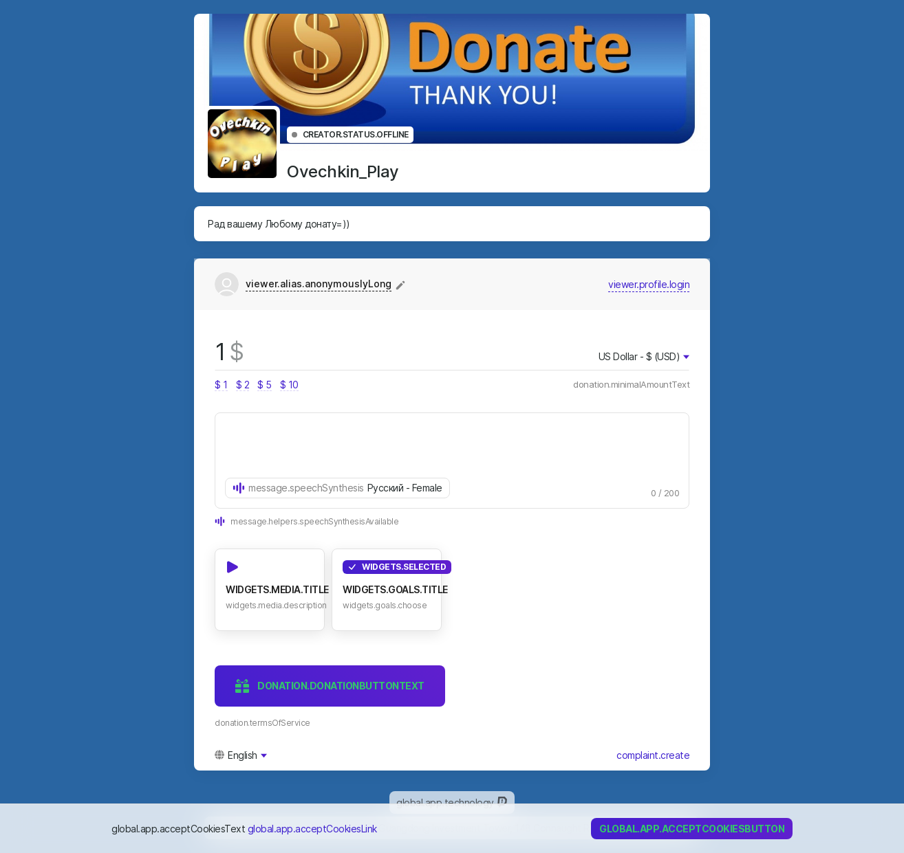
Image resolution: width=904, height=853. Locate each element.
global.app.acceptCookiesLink (312, 828)
